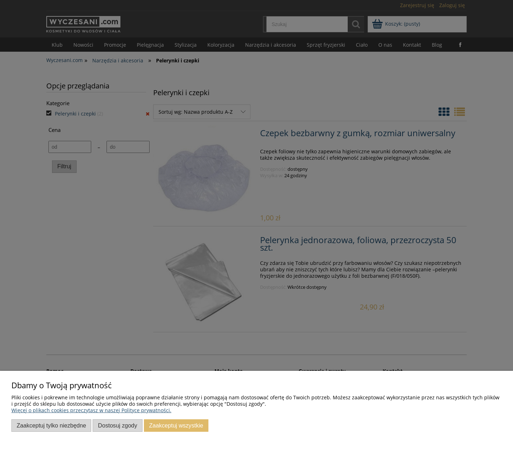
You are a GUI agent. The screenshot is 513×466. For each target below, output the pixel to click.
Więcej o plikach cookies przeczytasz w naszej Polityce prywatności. (91, 410)
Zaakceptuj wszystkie (176, 425)
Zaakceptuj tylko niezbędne (51, 425)
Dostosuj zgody (117, 425)
